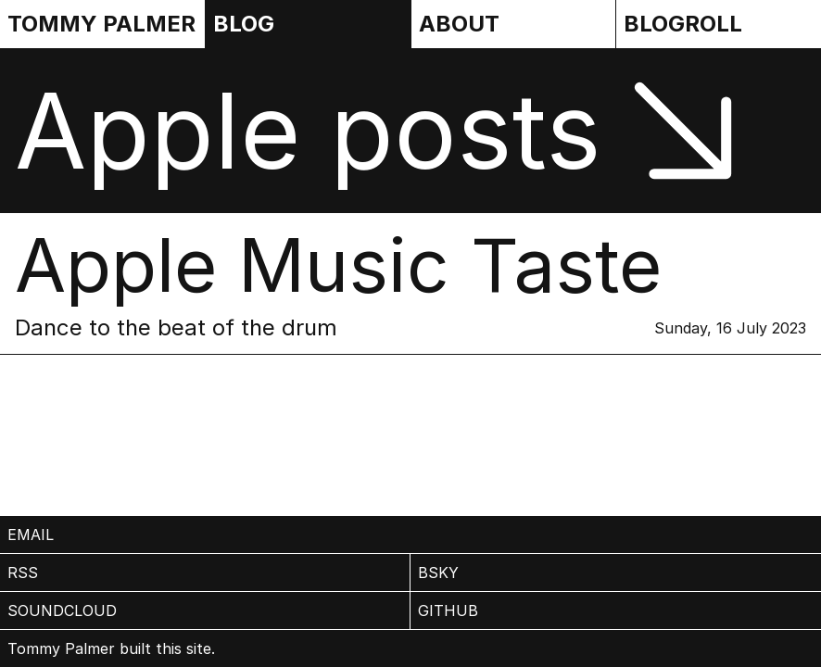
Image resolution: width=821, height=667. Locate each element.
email (30, 534)
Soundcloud (62, 610)
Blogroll (683, 23)
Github (448, 610)
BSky (438, 572)
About (459, 23)
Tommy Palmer (101, 23)
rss (22, 572)
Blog (243, 23)
